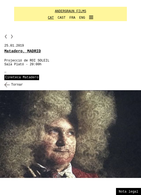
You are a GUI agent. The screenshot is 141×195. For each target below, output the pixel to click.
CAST (61, 18)
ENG (82, 18)
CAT (51, 18)
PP (6, 36)
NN (12, 36)
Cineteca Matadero (21, 77)
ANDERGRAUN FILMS (70, 11)
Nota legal (128, 192)
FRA (73, 18)
